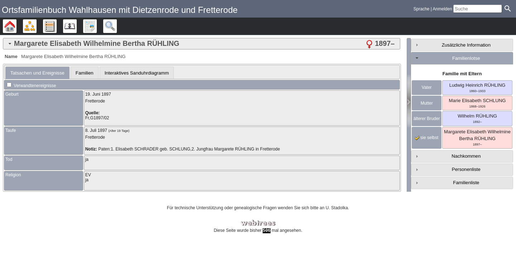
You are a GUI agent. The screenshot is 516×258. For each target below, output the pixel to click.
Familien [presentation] (85, 73)
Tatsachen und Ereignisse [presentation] (37, 73)
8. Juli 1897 (96, 130)
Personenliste (466, 169)
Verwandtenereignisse (31, 85)
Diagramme (36, 26)
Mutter (427, 103)
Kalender (76, 26)
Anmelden (442, 8)
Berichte (96, 26)
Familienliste (466, 182)
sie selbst (426, 137)
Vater (427, 87)
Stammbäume (16, 26)
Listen (56, 26)
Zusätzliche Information (466, 45)
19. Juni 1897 (98, 94)
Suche (116, 26)
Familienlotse (466, 58)
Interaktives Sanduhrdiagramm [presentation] (137, 73)
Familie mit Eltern (462, 73)
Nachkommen (466, 156)
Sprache (422, 8)
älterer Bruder (427, 118)
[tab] (201, 43)
